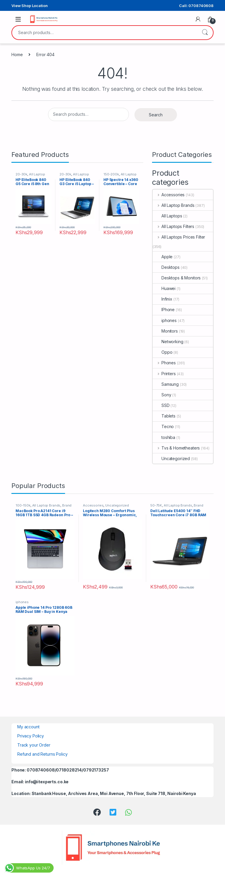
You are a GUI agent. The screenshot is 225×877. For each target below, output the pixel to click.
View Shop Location (29, 5)
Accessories (169, 194)
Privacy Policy (30, 735)
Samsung (166, 384)
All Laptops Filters (173, 226)
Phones (164, 362)
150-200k (111, 174)
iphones (165, 320)
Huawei (164, 288)
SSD (161, 405)
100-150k (23, 505)
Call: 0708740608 (196, 5)
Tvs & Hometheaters (176, 447)
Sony (162, 394)
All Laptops (167, 215)
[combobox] (104, 32)
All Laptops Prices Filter (179, 236)
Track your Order (33, 744)
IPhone (164, 309)
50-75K (156, 505)
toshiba (164, 437)
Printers (164, 373)
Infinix (162, 298)
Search (205, 32)
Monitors (165, 330)
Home (17, 54)
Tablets (164, 415)
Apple (163, 256)
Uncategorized (171, 458)
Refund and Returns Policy (42, 754)
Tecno (163, 426)
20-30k (21, 174)
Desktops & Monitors (177, 277)
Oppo (162, 352)
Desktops (166, 267)
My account (28, 726)
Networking (168, 341)
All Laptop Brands (173, 205)
